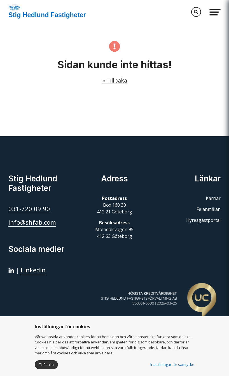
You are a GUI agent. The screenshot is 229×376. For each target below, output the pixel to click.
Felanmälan (209, 209)
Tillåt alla (46, 364)
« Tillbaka (114, 80)
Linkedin (33, 270)
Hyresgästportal (203, 220)
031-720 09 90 (29, 208)
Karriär (213, 198)
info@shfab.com (32, 222)
